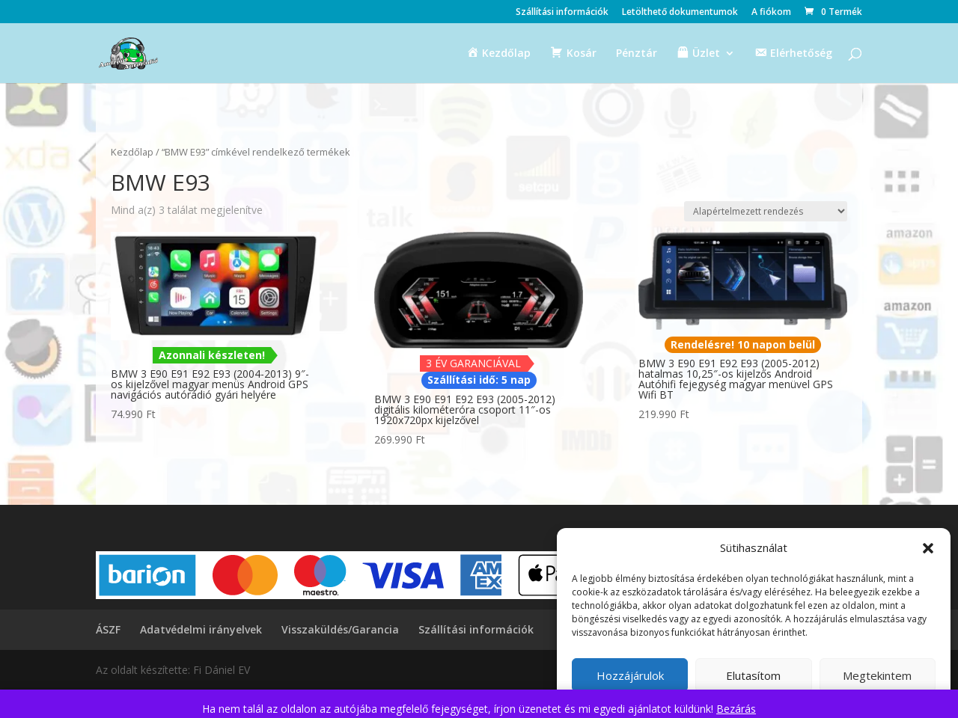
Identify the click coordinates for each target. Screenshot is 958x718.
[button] (928, 548)
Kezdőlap (132, 152)
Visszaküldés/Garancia (340, 629)
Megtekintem (877, 675)
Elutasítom (753, 675)
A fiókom (771, 12)
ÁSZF (108, 629)
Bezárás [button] (736, 709)
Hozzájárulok (630, 675)
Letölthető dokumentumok (680, 12)
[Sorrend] (765, 211)
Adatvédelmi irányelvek (201, 629)
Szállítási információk (562, 12)
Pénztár (636, 54)
